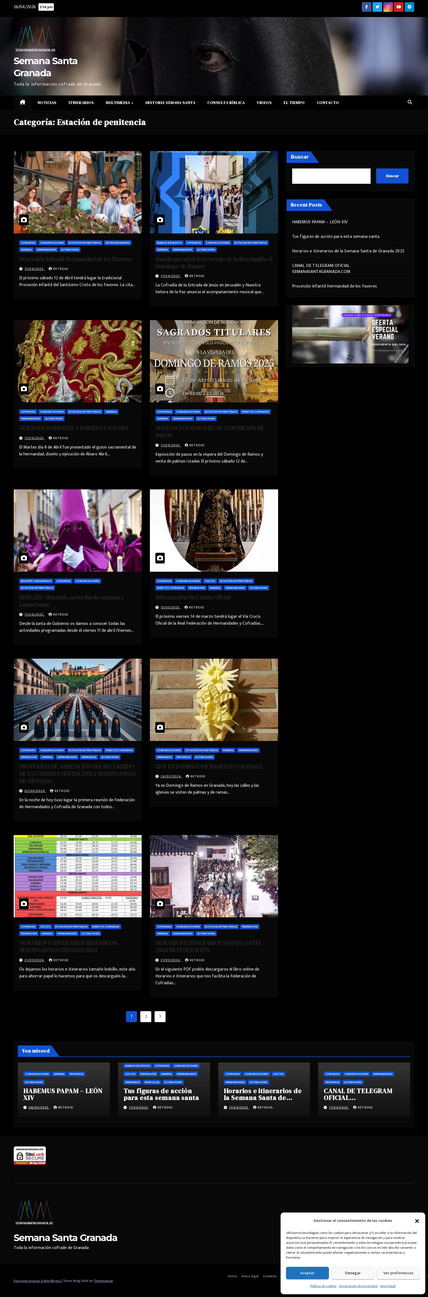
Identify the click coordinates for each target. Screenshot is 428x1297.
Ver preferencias (398, 1273)
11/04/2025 (34, 269)
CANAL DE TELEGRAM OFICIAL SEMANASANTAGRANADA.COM (321, 268)
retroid (58, 269)
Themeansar (103, 1281)
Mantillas (152, 1082)
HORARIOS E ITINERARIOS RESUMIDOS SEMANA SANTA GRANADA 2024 (68, 946)
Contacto (328, 102)
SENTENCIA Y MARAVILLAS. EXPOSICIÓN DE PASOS (209, 431)
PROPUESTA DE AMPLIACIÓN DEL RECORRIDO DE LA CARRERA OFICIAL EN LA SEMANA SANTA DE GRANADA (77, 773)
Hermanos (89, 757)
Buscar (300, 157)
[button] (417, 1220)
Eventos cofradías (255, 412)
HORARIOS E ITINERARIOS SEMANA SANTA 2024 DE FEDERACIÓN (208, 946)
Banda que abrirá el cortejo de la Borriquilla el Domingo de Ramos (213, 262)
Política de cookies (323, 1286)
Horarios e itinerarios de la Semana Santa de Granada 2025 (348, 251)
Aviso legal (388, 1286)
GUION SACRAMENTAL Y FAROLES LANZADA (74, 428)
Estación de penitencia (85, 243)
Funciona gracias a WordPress (37, 1281)
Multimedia (118, 102)
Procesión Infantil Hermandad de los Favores (75, 259)
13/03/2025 (171, 607)
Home (232, 1276)
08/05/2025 (39, 1107)
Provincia (184, 757)
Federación (197, 588)
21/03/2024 (34, 960)
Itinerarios (81, 102)
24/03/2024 (171, 776)
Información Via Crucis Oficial (192, 597)
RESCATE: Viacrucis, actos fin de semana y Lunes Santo (71, 600)
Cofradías (28, 243)
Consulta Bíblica (226, 102)
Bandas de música (169, 243)
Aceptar (307, 1273)
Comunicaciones (52, 243)
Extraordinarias (118, 243)
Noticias (47, 102)
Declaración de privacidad (358, 1286)
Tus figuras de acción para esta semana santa (336, 236)
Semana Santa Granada (65, 1238)
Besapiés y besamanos (36, 581)
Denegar (353, 1273)
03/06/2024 (35, 791)
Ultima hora (70, 249)
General (26, 249)
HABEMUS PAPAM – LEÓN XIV (320, 222)
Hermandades (46, 249)
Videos (264, 102)
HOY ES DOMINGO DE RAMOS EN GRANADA (208, 766)
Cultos (210, 581)
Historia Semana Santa (170, 102)
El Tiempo (294, 102)
